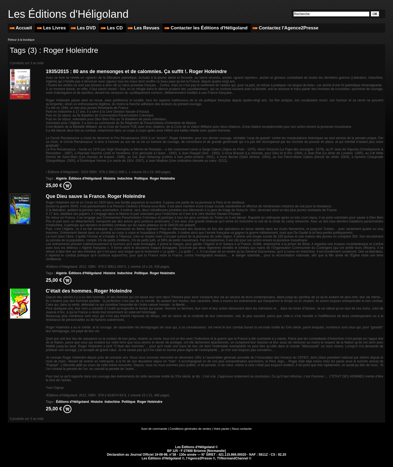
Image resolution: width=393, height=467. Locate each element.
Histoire (110, 178)
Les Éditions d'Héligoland (68, 14)
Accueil (21, 27)
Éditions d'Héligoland (85, 178)
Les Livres (52, 27)
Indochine (125, 178)
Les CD (112, 27)
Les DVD (84, 27)
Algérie (61, 178)
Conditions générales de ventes (190, 428)
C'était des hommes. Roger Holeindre (89, 291)
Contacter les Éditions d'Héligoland (206, 27)
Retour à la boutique (21, 39)
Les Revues (144, 27)
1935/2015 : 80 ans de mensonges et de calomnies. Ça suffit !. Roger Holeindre (136, 71)
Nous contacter (242, 428)
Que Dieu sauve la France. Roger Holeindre (95, 196)
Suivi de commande (154, 428)
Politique (141, 178)
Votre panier (221, 428)
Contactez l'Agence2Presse (285, 27)
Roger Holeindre (162, 178)
